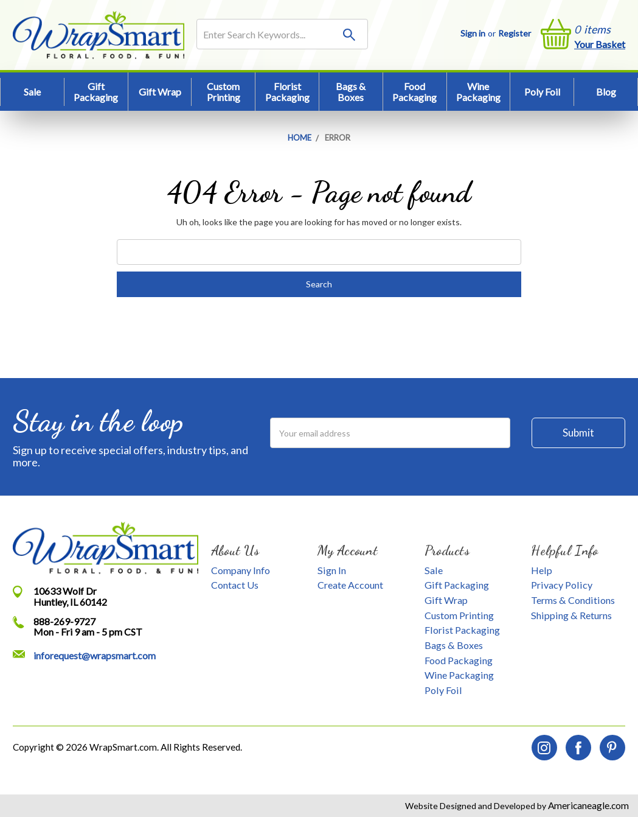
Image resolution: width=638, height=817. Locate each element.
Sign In (331, 570)
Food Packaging (414, 91)
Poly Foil (542, 91)
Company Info (240, 570)
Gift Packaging (96, 91)
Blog (606, 91)
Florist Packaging (287, 91)
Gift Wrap (160, 91)
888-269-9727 (64, 621)
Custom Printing (223, 91)
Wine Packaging (478, 91)
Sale (32, 91)
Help (541, 570)
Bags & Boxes (351, 91)
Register (514, 33)
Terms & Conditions (573, 600)
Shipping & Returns (571, 615)
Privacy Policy (561, 585)
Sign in (472, 33)
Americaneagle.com (587, 805)
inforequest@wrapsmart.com (94, 655)
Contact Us (234, 585)
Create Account (350, 585)
